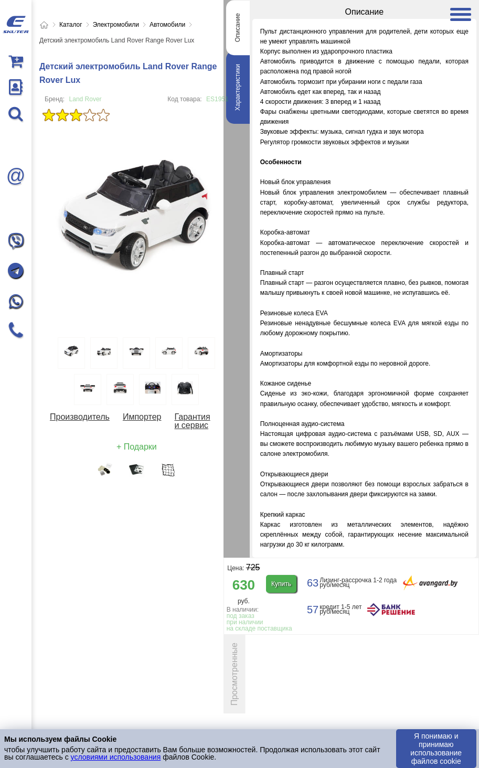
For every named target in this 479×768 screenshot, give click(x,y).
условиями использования (116, 757)
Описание (237, 27)
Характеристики (237, 87)
